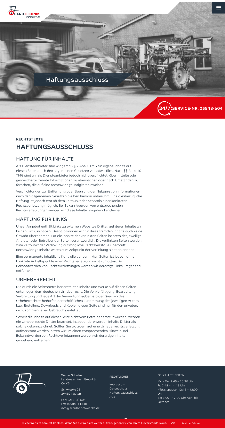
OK (173, 423)
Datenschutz (118, 388)
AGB (112, 396)
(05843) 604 (77, 399)
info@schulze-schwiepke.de (80, 407)
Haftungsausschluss (124, 392)
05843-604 (211, 108)
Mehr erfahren (191, 423)
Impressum (117, 384)
